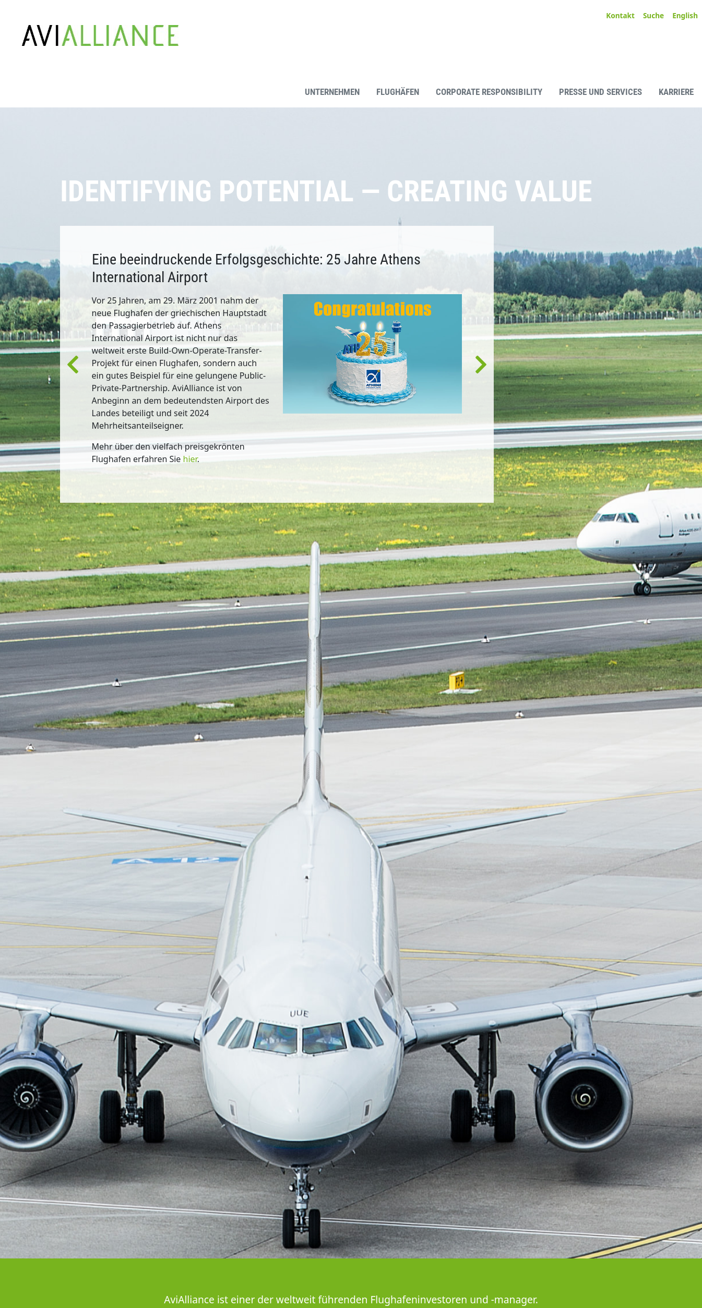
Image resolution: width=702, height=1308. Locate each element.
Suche (653, 15)
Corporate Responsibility (489, 92)
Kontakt (620, 15)
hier (190, 459)
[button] (72, 364)
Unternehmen (332, 92)
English (685, 15)
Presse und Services (600, 92)
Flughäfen (397, 92)
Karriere (676, 92)
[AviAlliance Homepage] (83, 90)
